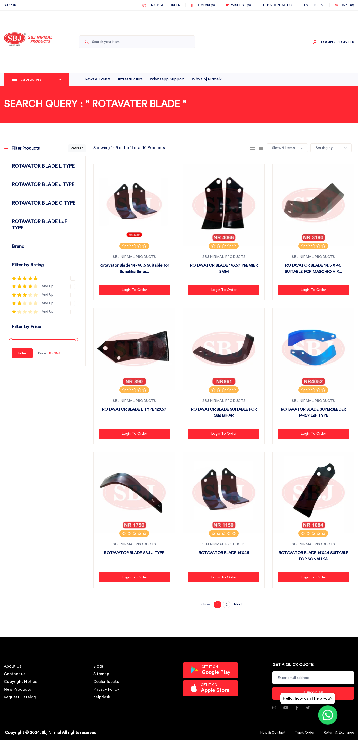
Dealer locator (107, 682)
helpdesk (101, 697)
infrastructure (130, 79)
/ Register (344, 42)
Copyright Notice (20, 682)
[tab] (252, 148)
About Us (12, 666)
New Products (17, 689)
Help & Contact (272, 732)
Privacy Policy (106, 689)
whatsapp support (167, 79)
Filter (22, 353)
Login (327, 42)
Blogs (98, 666)
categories (41, 79)
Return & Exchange (339, 732)
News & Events (98, 79)
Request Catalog (20, 697)
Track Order (304, 732)
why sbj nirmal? (207, 79)
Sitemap (101, 674)
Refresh (76, 148)
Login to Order (134, 290)
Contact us (14, 674)
